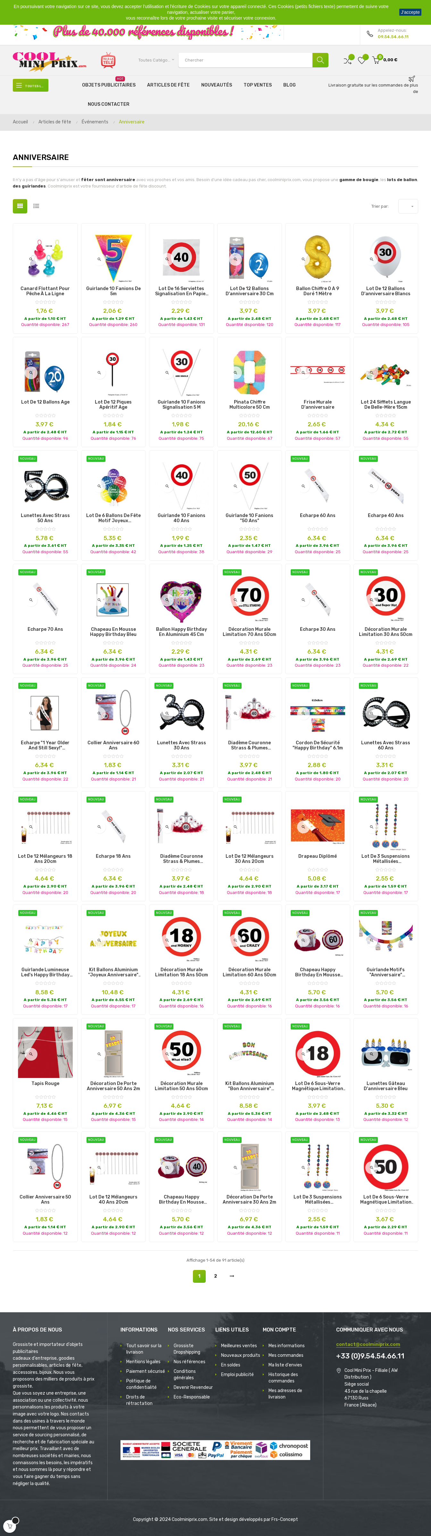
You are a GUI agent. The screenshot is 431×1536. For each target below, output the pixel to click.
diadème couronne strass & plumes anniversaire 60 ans (181, 859)
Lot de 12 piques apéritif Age (113, 405)
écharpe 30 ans (318, 629)
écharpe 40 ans (386, 515)
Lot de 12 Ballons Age (45, 402)
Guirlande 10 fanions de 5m (113, 291)
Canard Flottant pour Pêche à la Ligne (45, 291)
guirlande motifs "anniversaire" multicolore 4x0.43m (385, 972)
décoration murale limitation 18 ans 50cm (181, 972)
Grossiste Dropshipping (187, 1349)
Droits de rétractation (139, 1400)
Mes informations (287, 1345)
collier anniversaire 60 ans (113, 745)
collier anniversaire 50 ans (45, 1200)
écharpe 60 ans (318, 515)
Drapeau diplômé (317, 856)
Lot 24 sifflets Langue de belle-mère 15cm (386, 405)
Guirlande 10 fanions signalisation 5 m (181, 405)
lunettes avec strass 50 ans (45, 518)
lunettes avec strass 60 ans (385, 745)
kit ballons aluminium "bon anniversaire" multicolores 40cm (249, 1086)
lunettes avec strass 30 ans (181, 745)
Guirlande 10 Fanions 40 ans (181, 518)
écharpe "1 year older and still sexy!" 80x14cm (45, 745)
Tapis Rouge (45, 1083)
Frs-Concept (284, 1519)
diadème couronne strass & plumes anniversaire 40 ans (250, 745)
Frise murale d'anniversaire (317, 405)
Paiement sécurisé (145, 1371)
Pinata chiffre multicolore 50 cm (249, 405)
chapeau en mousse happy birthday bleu (113, 632)
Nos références (189, 1362)
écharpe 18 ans (113, 856)
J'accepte (410, 12)
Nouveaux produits (240, 1355)
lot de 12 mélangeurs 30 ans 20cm (250, 859)
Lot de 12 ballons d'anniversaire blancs (385, 291)
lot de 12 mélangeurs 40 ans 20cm (113, 1200)
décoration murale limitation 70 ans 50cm (249, 632)
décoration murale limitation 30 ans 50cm (385, 632)
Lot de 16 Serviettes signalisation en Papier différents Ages (181, 291)
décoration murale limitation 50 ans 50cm (181, 1086)
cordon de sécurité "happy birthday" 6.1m (318, 745)
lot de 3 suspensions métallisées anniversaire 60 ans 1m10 (385, 859)
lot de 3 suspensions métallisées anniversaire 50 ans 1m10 (318, 1200)
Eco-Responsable (192, 1397)
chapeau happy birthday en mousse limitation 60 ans (317, 972)
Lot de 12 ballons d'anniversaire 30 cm (250, 291)
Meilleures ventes (239, 1345)
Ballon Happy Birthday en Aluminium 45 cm (181, 632)
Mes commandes (286, 1355)
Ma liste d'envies (285, 1365)
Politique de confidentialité (141, 1384)
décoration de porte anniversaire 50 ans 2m (113, 1086)
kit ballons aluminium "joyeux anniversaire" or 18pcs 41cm (113, 972)
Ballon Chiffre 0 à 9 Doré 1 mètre (317, 291)
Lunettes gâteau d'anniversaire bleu (386, 1086)
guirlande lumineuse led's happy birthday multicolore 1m (45, 972)
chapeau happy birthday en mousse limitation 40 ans (181, 1200)
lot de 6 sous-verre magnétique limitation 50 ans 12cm (385, 1200)
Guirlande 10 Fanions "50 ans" (249, 518)
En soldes (230, 1365)
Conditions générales (185, 1375)
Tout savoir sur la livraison (144, 1349)
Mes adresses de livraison (285, 1394)
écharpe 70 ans (45, 629)
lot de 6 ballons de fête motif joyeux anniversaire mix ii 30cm (113, 518)
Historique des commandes (283, 1378)
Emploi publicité (237, 1374)
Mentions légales (143, 1362)
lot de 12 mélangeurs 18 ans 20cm (45, 859)
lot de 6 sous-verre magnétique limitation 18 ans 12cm (317, 1086)
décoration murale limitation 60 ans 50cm (249, 972)
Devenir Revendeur (193, 1387)
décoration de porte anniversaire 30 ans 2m (249, 1200)
